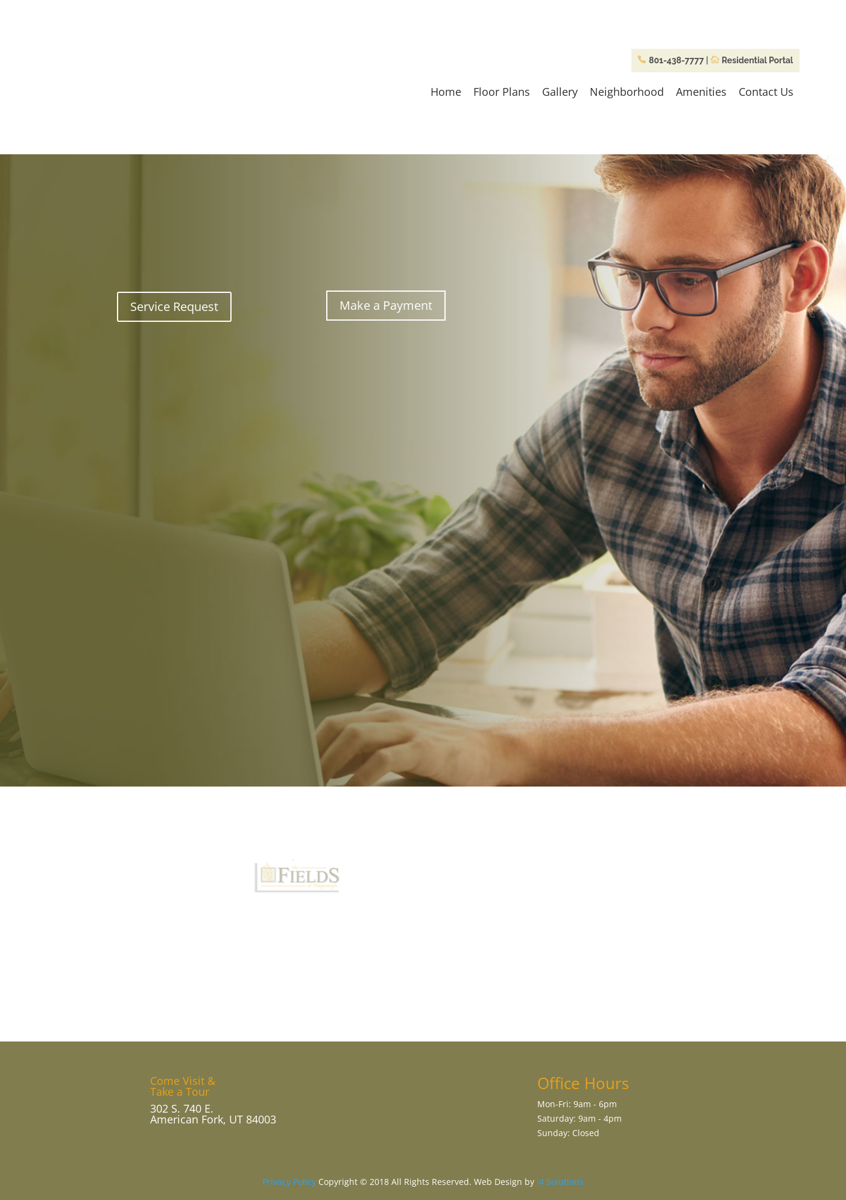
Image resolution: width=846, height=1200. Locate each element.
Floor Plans (501, 91)
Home (446, 91)
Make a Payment (385, 305)
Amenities (701, 91)
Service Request (174, 306)
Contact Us (766, 91)
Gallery (560, 91)
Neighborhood (627, 91)
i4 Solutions (560, 1181)
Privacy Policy (289, 1181)
